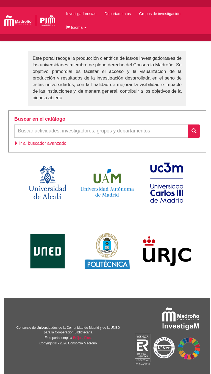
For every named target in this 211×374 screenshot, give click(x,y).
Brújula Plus (82, 338)
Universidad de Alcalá (47, 182)
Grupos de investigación (159, 14)
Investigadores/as (81, 14)
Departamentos (118, 14)
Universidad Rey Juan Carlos (167, 251)
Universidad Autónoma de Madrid (107, 182)
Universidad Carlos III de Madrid (166, 182)
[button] (76, 27)
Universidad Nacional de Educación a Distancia (47, 251)
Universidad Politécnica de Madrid (107, 251)
